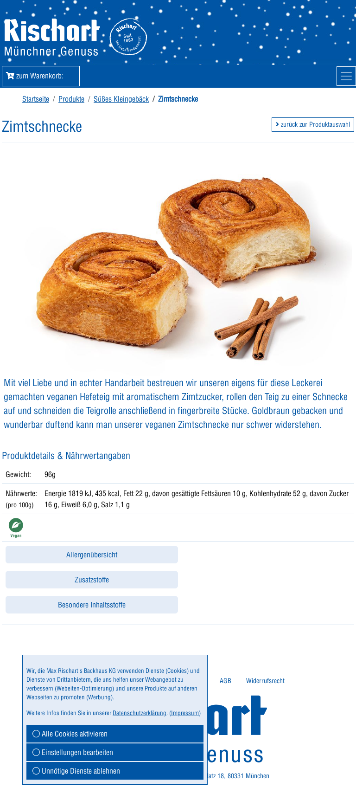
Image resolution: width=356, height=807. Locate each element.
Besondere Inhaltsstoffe (92, 604)
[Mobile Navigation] (346, 76)
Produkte (71, 98)
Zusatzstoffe (92, 579)
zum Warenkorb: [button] (41, 75)
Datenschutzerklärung (139, 713)
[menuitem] (225, 681)
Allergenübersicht (91, 554)
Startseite (35, 98)
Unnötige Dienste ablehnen (76, 770)
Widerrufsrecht (265, 681)
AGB (225, 681)
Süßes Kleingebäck (121, 98)
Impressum (185, 713)
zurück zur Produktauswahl (313, 124)
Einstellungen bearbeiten (72, 752)
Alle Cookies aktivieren (70, 733)
